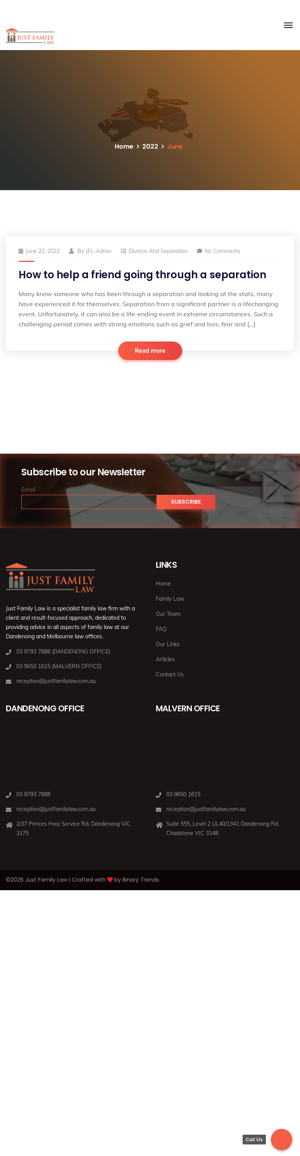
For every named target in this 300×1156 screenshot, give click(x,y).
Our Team (168, 613)
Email (28, 489)
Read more (150, 350)
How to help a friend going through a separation (142, 275)
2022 (150, 146)
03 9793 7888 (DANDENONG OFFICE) (63, 651)
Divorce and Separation (158, 251)
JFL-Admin (99, 251)
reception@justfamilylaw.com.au (56, 681)
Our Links (167, 644)
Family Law (170, 598)
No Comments (218, 251)
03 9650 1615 (183, 794)
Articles (165, 659)
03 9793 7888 (33, 794)
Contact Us (170, 674)
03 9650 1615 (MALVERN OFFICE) (59, 666)
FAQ (161, 629)
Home (124, 146)
